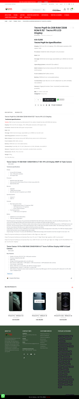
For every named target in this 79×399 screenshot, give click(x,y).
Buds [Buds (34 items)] (70, 343)
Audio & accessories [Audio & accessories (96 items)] (63, 343)
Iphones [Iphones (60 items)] (60, 366)
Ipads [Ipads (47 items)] (60, 364)
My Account (44, 4)
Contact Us (27, 17)
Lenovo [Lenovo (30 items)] (60, 369)
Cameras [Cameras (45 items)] (71, 346)
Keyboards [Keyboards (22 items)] (66, 366)
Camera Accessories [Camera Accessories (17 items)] (63, 346)
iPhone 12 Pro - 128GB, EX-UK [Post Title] (63, 316)
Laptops (40, 2)
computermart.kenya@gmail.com (31, 343)
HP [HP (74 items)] (66, 361)
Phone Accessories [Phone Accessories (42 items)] (62, 377)
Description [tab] (8, 112)
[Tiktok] (73, 4)
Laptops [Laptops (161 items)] (71, 366)
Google (14, 314)
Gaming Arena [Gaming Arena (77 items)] (66, 356)
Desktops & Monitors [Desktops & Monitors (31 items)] (63, 354)
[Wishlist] (68, 9)
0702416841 (25, 340)
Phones (46, 2)
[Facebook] (65, 4)
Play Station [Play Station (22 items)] (61, 379)
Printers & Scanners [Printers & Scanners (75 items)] (69, 379)
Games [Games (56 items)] (60, 356)
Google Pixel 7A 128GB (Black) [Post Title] (16, 316)
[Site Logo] (9, 9)
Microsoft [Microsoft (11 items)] (60, 374)
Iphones (42, 314)
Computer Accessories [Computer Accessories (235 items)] (63, 351)
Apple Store (8, 15)
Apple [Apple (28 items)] (71, 336)
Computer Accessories (11, 17)
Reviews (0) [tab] (18, 112)
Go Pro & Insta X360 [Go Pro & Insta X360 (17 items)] (67, 359)
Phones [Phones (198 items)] (69, 377)
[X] (67, 4)
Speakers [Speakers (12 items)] (66, 384)
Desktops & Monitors (33, 15)
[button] (72, 287)
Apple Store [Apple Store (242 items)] (61, 338)
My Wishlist (51, 4)
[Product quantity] (38, 100)
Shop (21, 17)
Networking (45, 15)
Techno (7, 122)
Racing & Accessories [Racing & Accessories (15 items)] (63, 382)
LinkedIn (41, 105)
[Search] (44, 9)
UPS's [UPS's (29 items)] (71, 384)
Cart (57, 4)
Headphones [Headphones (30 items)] (61, 361)
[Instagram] (71, 4)
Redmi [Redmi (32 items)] (70, 382)
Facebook (35, 105)
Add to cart (50, 100)
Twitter (38, 105)
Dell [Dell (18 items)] (70, 351)
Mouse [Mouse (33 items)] (65, 374)
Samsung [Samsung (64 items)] (61, 384)
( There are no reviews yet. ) (46, 35)
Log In (61, 4)
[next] (73, 28)
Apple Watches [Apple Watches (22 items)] (68, 338)
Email (49, 105)
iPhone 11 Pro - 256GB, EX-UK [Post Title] (39, 316)
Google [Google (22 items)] (60, 359)
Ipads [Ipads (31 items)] (64, 364)
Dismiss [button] (48, 397)
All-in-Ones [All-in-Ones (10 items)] (61, 336)
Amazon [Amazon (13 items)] (66, 336)
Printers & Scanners (56, 15)
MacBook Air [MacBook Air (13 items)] (65, 369)
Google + (44, 105)
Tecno (45, 93)
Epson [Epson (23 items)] (70, 354)
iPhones (38, 314)
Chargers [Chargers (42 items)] (65, 348)
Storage (66, 15)
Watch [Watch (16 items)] (60, 387)
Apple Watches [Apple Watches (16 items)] (62, 341)
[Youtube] (69, 4)
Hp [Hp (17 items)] (68, 361)
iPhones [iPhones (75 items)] (68, 364)
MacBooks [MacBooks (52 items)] (61, 371)
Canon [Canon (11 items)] (60, 348)
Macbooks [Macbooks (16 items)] (67, 371)
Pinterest (46, 105)
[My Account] (65, 9)
